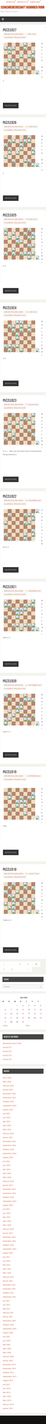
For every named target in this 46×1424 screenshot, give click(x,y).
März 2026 (7, 1081)
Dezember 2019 (9, 1364)
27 (5, 1022)
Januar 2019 (8, 1408)
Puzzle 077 (7, 1047)
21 (11, 1018)
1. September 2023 (33, 776)
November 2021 (9, 1289)
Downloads (35, 2)
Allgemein (8, 37)
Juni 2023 (6, 1213)
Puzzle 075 (7, 1055)
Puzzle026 (9, 122)
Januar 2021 (8, 1316)
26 (41, 1018)
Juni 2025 (6, 1117)
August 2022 (8, 1253)
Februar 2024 (8, 1181)
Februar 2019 (8, 1404)
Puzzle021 (9, 587)
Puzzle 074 (7, 1059)
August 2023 (8, 1205)
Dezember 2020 (9, 1321)
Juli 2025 (6, 1113)
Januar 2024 (8, 1185)
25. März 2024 (31, 312)
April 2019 (7, 1396)
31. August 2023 (32, 874)
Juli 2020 (6, 1336)
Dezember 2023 (9, 1189)
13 (5, 1013)
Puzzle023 (9, 400)
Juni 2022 (6, 1261)
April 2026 (7, 1077)
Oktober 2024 (8, 1149)
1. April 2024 (31, 34)
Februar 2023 (8, 1229)
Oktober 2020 (8, 1324)
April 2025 (7, 1125)
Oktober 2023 (8, 1197)
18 (35, 1013)
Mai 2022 (6, 1265)
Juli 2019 (6, 1384)
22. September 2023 (33, 685)
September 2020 (9, 1328)
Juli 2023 (6, 1209)
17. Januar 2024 (32, 404)
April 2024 (7, 1173)
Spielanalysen (20, 37)
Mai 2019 (6, 1392)
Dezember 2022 (9, 1237)
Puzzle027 (9, 30)
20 (5, 1018)
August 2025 (8, 1109)
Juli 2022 (6, 1257)
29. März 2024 (31, 219)
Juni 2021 (6, 1305)
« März (5, 1025)
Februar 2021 (8, 1312)
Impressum (10, 2)
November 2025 (9, 1097)
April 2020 (7, 1348)
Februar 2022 (8, 1277)
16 (23, 1013)
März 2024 (7, 1177)
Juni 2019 (6, 1388)
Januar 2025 (8, 1137)
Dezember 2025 (9, 1093)
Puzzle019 (9, 772)
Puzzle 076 (7, 1051)
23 (23, 1018)
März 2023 (7, 1225)
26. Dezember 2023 (33, 500)
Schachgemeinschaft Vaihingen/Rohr (22, 7)
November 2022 (9, 1241)
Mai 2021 (6, 1309)
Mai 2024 (6, 1169)
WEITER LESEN (10, 105)
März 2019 (7, 1400)
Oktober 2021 (8, 1293)
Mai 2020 (6, 1344)
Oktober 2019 (8, 1372)
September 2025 (9, 1105)
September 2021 (9, 1297)
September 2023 (9, 1201)
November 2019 (9, 1368)
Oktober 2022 (8, 1245)
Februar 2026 (8, 1085)
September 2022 (9, 1249)
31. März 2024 (31, 127)
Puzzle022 (9, 496)
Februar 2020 (8, 1356)
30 (23, 1022)
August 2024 (8, 1157)
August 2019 (8, 1380)
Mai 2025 (6, 1121)
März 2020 (7, 1352)
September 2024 (9, 1153)
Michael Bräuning (15, 34)
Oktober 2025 (8, 1101)
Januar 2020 (8, 1360)
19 (41, 1013)
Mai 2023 (6, 1217)
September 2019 (9, 1376)
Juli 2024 (6, 1161)
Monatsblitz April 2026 (12, 1043)
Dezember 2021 (9, 1285)
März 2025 (7, 1129)
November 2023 (9, 1193)
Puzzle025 (9, 215)
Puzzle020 (9, 681)
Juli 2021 (6, 1301)
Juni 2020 (6, 1340)
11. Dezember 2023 (33, 591)
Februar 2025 (8, 1133)
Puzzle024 (9, 308)
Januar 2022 (8, 1281)
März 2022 (7, 1273)
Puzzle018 (9, 869)
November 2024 (9, 1145)
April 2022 (7, 1269)
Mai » (28, 1025)
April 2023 (7, 1221)
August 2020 (8, 1332)
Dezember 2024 (9, 1141)
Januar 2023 (8, 1233)
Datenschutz (22, 2)
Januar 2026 (8, 1089)
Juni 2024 (6, 1165)
